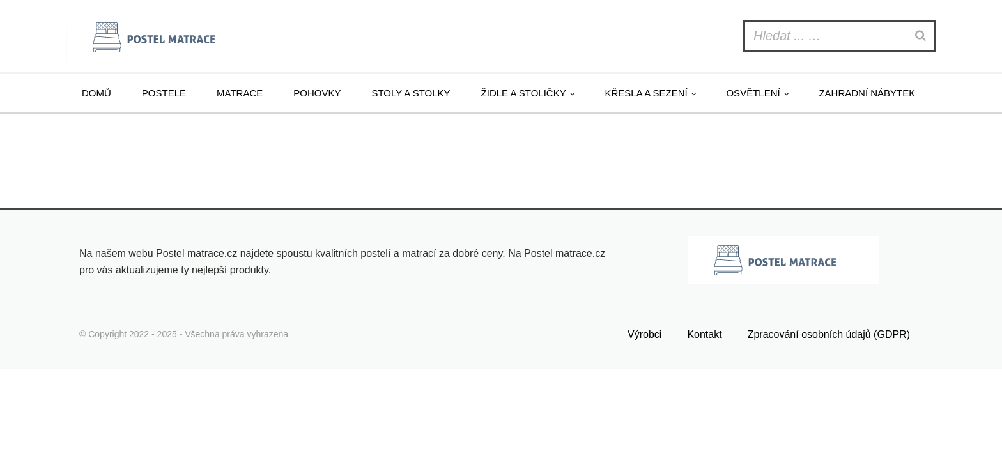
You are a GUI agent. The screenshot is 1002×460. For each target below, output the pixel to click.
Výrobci (644, 334)
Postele (164, 93)
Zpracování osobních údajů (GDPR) (829, 334)
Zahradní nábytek (867, 93)
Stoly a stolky (410, 93)
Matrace (240, 93)
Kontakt (704, 334)
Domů (96, 93)
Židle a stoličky (523, 93)
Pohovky (317, 93)
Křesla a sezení (646, 93)
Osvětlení (753, 93)
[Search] (922, 36)
